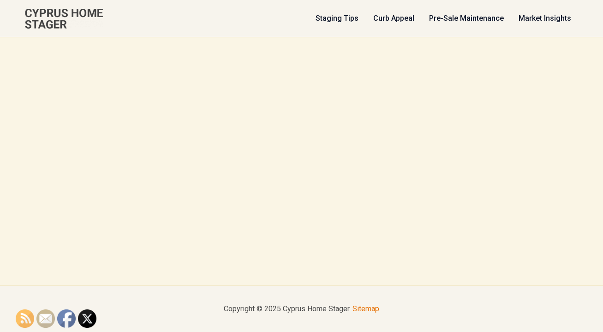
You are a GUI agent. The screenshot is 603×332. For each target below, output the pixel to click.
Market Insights (545, 18)
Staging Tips (337, 18)
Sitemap (365, 308)
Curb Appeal (393, 18)
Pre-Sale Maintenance (466, 18)
